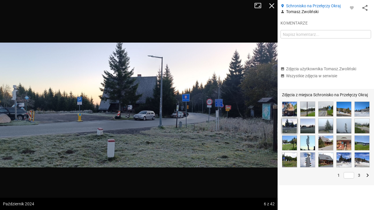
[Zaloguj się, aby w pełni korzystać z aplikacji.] (351, 7)
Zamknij (272, 6)
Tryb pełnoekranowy (260, 6)
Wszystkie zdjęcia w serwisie (308, 76)
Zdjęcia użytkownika (318, 68)
